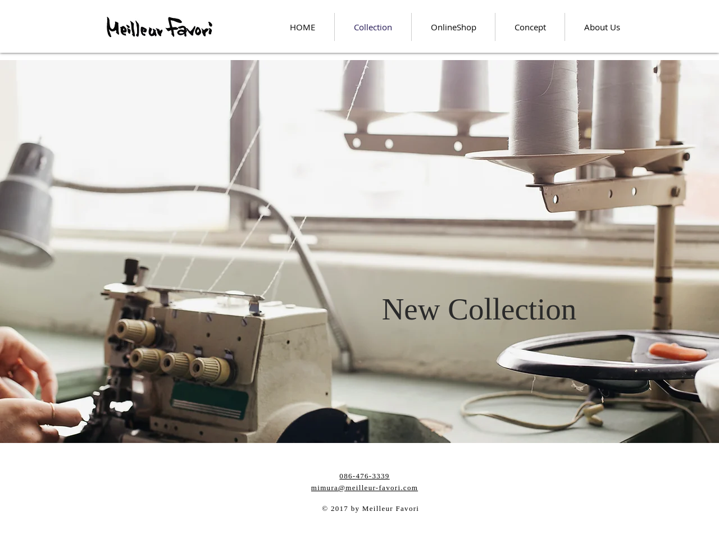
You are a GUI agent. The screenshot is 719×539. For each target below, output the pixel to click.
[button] (479, 309)
